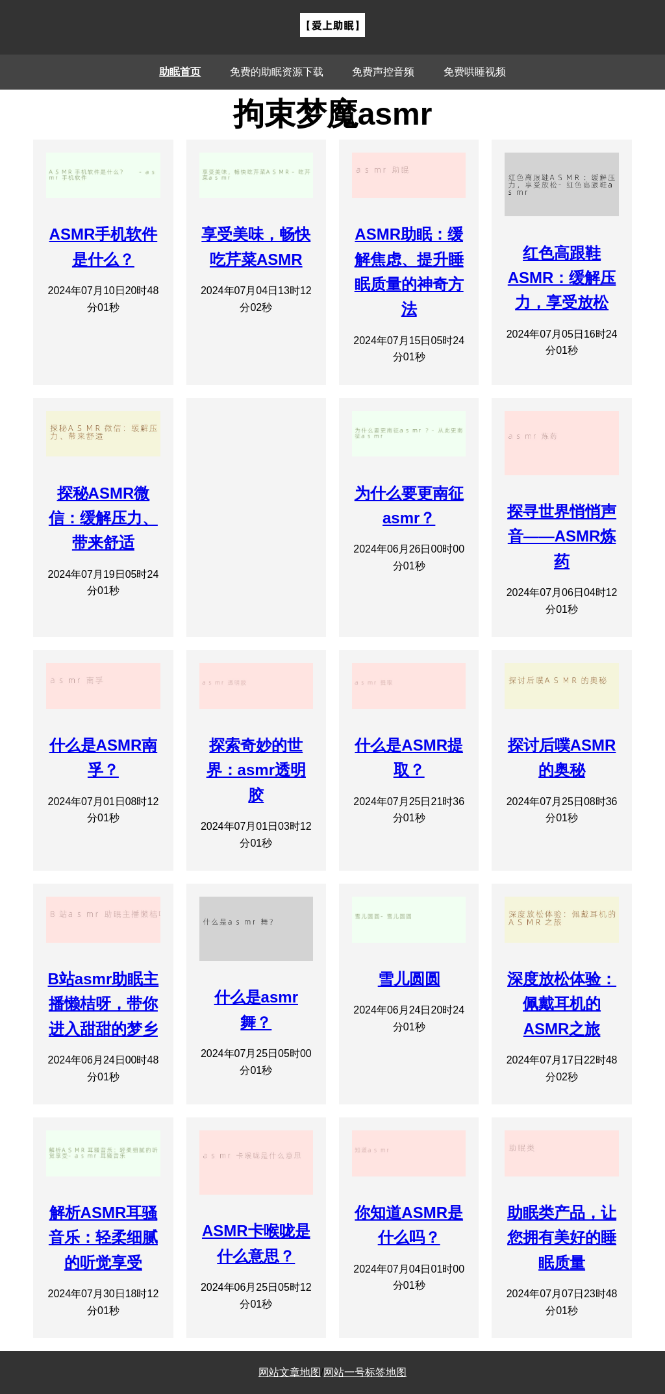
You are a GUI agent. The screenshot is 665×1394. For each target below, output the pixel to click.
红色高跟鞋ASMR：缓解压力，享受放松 (562, 278)
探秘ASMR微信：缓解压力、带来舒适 (103, 518)
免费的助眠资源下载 (276, 71)
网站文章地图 (289, 1372)
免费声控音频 (383, 71)
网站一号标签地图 (365, 1372)
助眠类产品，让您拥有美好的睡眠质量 (561, 1237)
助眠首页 (180, 71)
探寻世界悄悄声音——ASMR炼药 (561, 536)
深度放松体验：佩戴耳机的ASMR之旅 (561, 1004)
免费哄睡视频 (475, 71)
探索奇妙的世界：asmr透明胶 (256, 770)
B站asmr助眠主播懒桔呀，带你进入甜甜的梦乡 (103, 1004)
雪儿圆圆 (409, 979)
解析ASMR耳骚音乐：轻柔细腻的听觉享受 (103, 1237)
